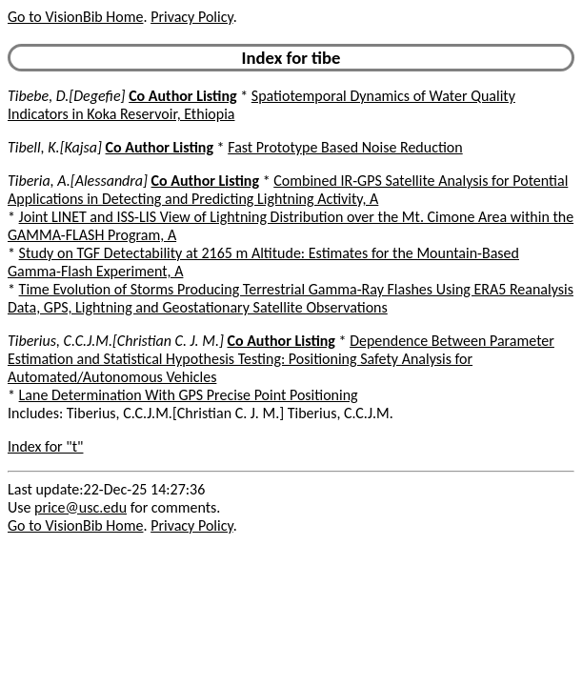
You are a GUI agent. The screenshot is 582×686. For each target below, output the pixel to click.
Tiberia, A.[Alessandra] (78, 181)
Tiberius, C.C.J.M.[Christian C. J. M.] (116, 341)
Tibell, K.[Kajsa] (55, 147)
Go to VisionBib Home (75, 17)
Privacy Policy (191, 17)
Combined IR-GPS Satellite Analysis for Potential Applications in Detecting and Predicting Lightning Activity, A (288, 190)
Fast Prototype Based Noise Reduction (345, 147)
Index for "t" (45, 446)
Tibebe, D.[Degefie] (67, 96)
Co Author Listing (182, 96)
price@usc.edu (80, 507)
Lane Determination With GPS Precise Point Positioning (188, 395)
